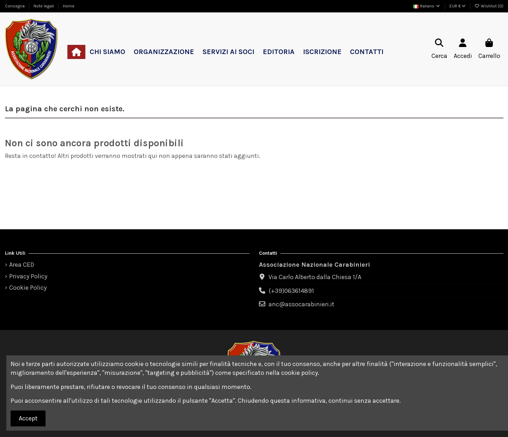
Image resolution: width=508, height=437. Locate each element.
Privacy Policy (28, 276)
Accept (28, 418)
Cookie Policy (28, 287)
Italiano (427, 6)
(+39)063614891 (291, 291)
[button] (107, 52)
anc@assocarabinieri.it (301, 304)
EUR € (457, 6)
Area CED (21, 264)
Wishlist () (488, 6)
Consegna (15, 6)
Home (68, 6)
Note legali (44, 6)
